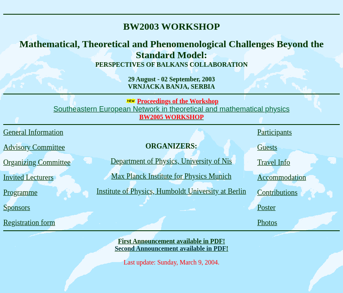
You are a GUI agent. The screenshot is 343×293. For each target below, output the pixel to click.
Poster (266, 207)
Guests (267, 147)
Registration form (29, 223)
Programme (20, 192)
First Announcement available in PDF (170, 241)
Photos (267, 223)
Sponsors (16, 207)
